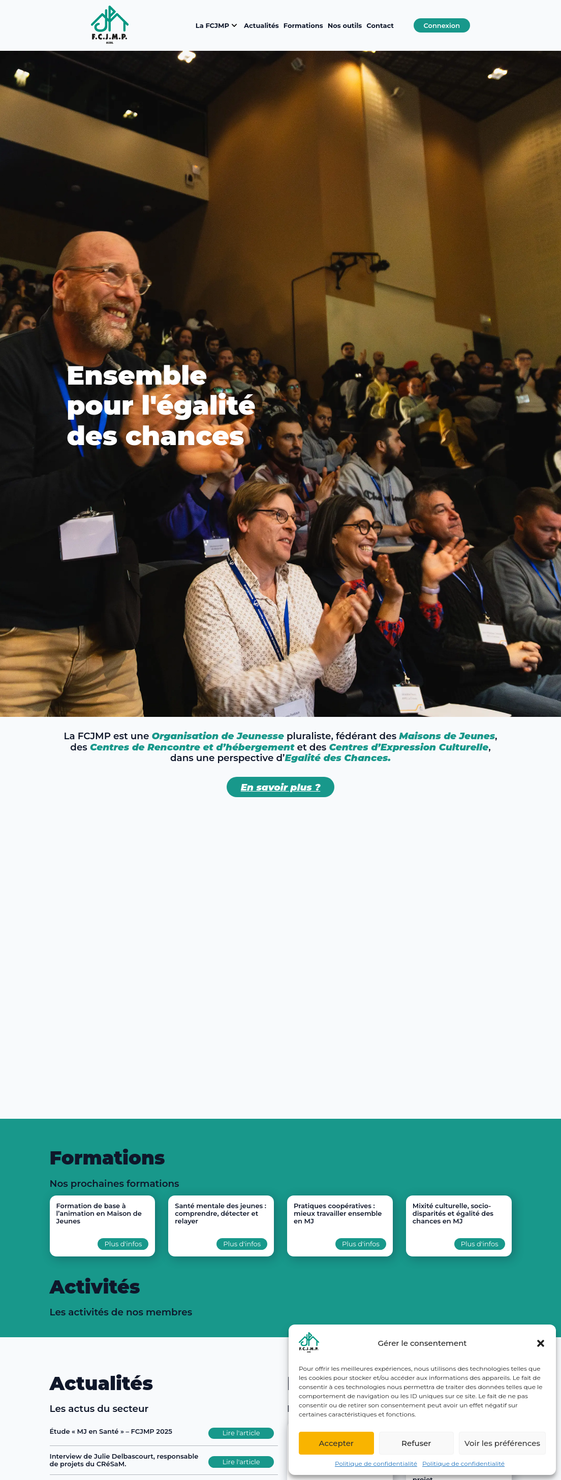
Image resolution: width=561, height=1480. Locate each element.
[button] (541, 1343)
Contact (380, 25)
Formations (303, 25)
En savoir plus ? (281, 787)
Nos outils (345, 25)
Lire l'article (241, 1433)
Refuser (416, 1443)
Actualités (261, 25)
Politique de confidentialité (376, 1463)
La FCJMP (217, 25)
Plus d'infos (123, 1244)
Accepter (336, 1443)
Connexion (441, 25)
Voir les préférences (502, 1443)
